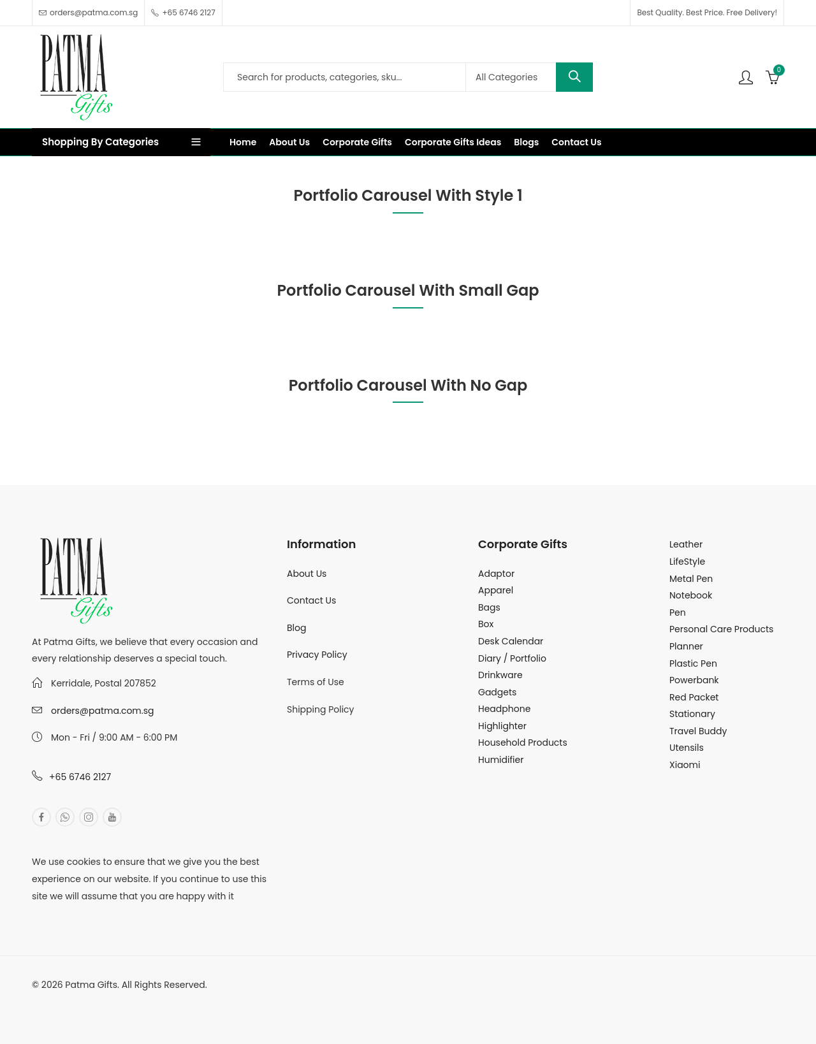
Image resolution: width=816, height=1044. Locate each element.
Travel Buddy (698, 731)
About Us (306, 573)
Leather (686, 544)
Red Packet (693, 697)
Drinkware (500, 675)
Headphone (504, 708)
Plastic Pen (693, 663)
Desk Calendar (510, 641)
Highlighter (502, 726)
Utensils (686, 747)
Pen (677, 612)
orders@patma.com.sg (102, 710)
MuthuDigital (150, 1002)
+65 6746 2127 (80, 777)
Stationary (692, 713)
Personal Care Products (721, 629)
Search (574, 77)
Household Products (522, 742)
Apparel (495, 590)
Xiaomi (684, 764)
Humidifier (500, 759)
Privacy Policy (317, 654)
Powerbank (694, 680)
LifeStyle (687, 561)
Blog (296, 627)
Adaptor (496, 573)
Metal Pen (691, 578)
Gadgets (497, 692)
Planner (686, 646)
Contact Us (311, 600)
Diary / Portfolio (512, 658)
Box (485, 624)
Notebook (690, 595)
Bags (489, 607)
